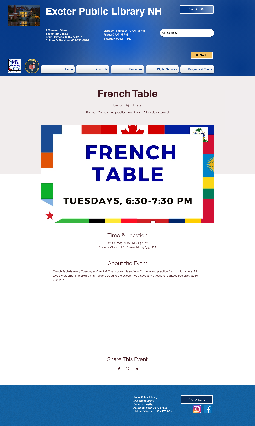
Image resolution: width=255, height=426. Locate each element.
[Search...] (186, 33)
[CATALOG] (197, 9)
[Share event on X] (127, 368)
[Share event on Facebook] (119, 368)
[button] (162, 69)
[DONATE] (202, 55)
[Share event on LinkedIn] (136, 368)
